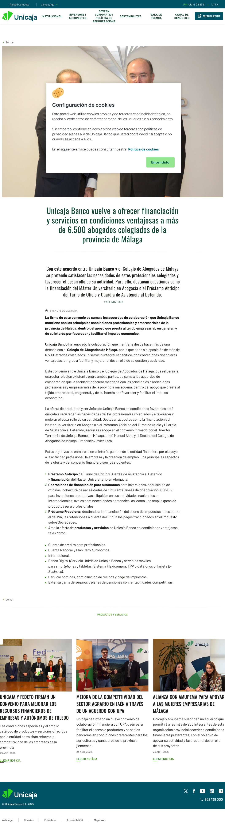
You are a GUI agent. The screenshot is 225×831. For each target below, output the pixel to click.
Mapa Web (100, 820)
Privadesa (50, 820)
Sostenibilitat (130, 16)
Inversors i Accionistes (77, 16)
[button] (8, 42)
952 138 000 (211, 799)
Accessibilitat (75, 820)
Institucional (52, 16)
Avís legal (7, 820)
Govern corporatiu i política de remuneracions (104, 16)
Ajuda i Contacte (19, 4)
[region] (113, 128)
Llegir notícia (86, 759)
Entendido (160, 162)
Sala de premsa (156, 16)
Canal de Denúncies (182, 16)
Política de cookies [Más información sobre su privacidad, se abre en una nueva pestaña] (143, 149)
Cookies (29, 820)
